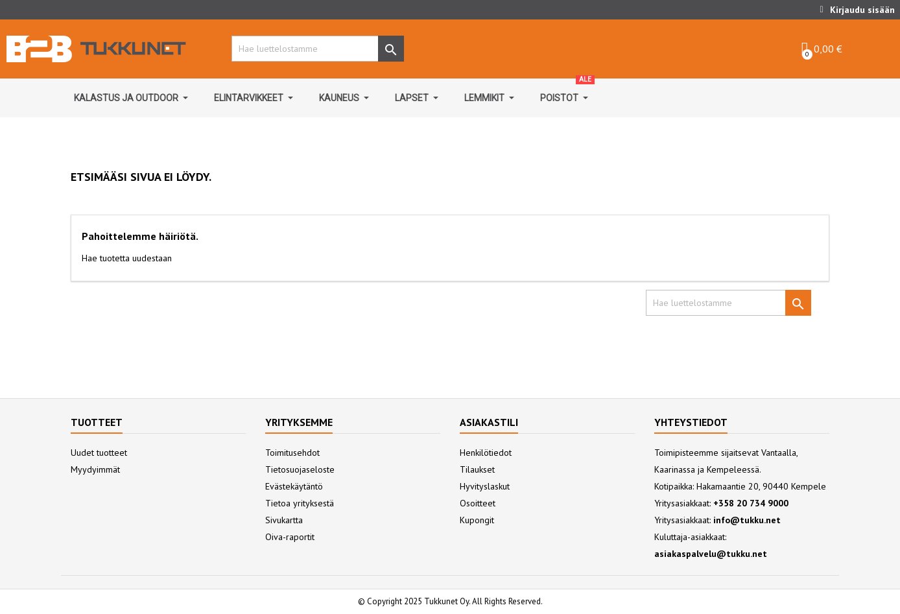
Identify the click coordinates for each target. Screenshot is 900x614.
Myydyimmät (95, 469)
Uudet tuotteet (99, 452)
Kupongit (477, 520)
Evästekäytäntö (294, 486)
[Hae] (314, 49)
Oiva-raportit (289, 537)
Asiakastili (489, 422)
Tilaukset (477, 469)
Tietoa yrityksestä (299, 503)
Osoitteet (477, 503)
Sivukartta (284, 520)
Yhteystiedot (691, 422)
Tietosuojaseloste (300, 469)
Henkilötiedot (486, 452)
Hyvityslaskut (485, 486)
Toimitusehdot (292, 452)
